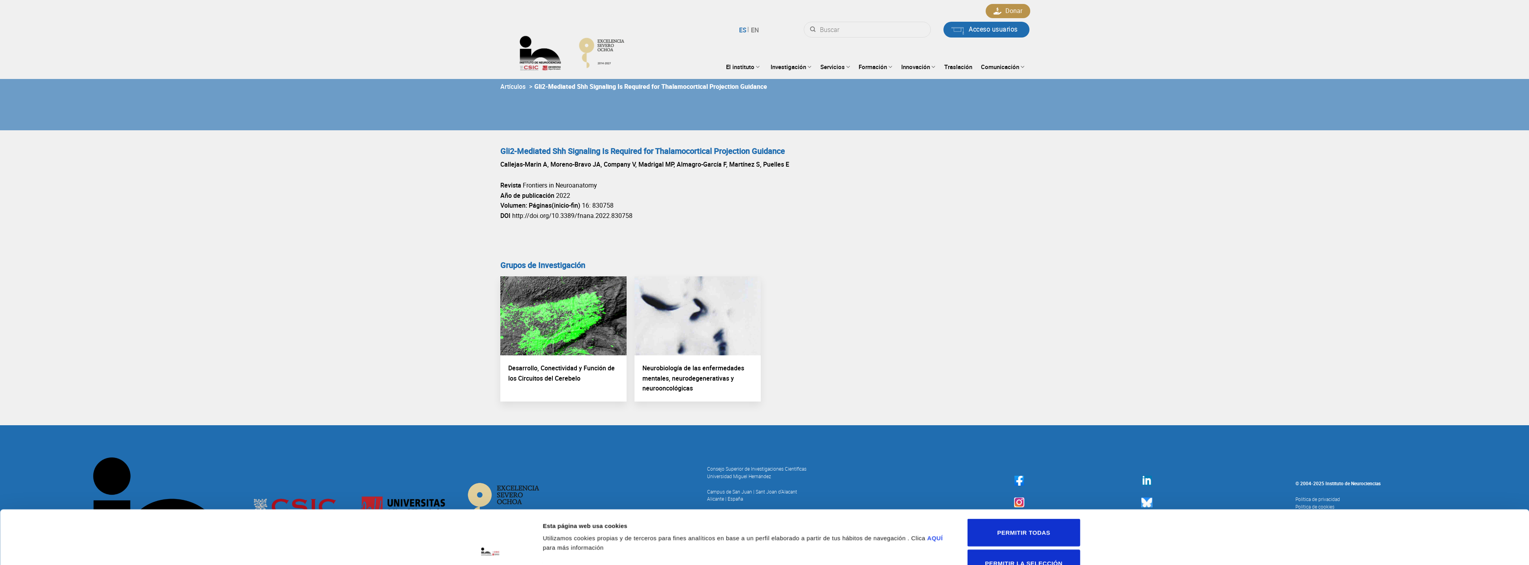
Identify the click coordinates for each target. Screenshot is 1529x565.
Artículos (513, 86)
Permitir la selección (1020, 472)
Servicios (835, 67)
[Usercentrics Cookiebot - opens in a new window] (492, 511)
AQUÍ (939, 448)
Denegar (1020, 503)
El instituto (743, 67)
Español (744, 30)
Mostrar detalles (863, 483)
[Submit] (813, 30)
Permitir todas (1020, 442)
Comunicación (1002, 67)
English (754, 30)
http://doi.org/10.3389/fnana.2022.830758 (572, 215)
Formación (875, 67)
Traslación (958, 67)
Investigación (791, 67)
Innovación (918, 67)
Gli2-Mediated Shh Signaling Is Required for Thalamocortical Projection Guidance (650, 86)
